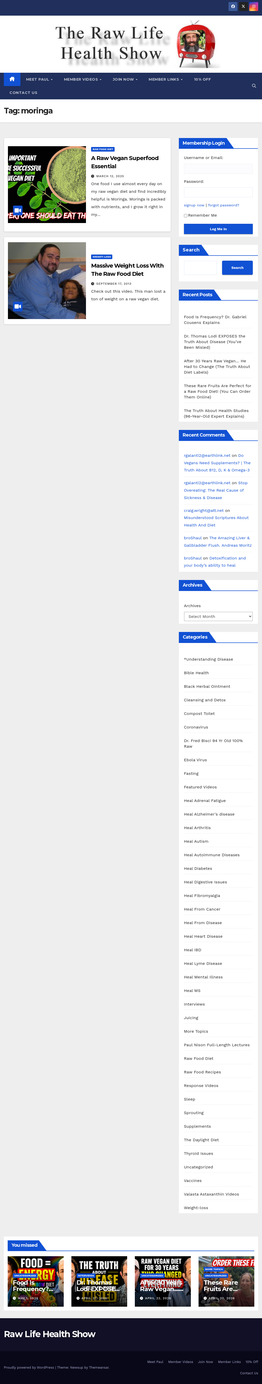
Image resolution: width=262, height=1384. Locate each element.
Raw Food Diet (103, 149)
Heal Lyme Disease (203, 963)
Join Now (124, 79)
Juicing (191, 1017)
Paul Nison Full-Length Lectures (217, 1044)
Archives (192, 605)
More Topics (196, 1031)
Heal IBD (192, 949)
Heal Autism (196, 841)
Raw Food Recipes (202, 1072)
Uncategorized (198, 1167)
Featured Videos (200, 787)
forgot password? (223, 205)
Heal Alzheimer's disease (209, 814)
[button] (254, 85)
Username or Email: (203, 157)
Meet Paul (38, 79)
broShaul (193, 537)
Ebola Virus (195, 759)
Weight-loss (102, 256)
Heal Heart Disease (203, 936)
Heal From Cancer (202, 909)
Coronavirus (196, 727)
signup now (194, 205)
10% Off (202, 79)
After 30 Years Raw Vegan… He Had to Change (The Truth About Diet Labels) (217, 366)
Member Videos (81, 79)
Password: (194, 181)
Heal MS (192, 990)
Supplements (197, 1126)
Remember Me (200, 215)
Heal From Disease (203, 922)
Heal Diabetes (198, 868)
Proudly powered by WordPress (29, 1367)
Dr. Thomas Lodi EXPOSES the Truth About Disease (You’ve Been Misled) (214, 342)
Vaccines (193, 1180)
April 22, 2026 (158, 1298)
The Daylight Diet (201, 1139)
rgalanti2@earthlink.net (207, 455)
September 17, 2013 (114, 284)
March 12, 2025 (110, 176)
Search (191, 250)
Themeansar (99, 1367)
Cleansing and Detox (205, 700)
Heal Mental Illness (203, 977)
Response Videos (201, 1085)
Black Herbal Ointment (207, 686)
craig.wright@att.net (204, 510)
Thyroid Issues (198, 1153)
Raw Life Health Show (27, 43)
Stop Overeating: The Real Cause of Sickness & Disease (216, 490)
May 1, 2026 (28, 1298)
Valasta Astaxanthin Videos (211, 1194)
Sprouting (194, 1112)
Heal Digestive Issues (205, 882)
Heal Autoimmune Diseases (212, 854)
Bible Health (196, 672)
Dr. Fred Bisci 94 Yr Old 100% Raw (213, 743)
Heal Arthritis (197, 827)
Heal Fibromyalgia (202, 895)
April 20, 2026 (222, 1298)
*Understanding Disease (208, 659)
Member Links (164, 79)
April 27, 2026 (94, 1298)
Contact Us (23, 92)
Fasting (191, 773)
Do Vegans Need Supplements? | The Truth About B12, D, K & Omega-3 (217, 463)
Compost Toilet (199, 713)
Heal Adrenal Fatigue (205, 800)
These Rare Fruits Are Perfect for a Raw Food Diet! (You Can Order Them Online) (217, 391)
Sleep (189, 1099)
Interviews (194, 1004)
